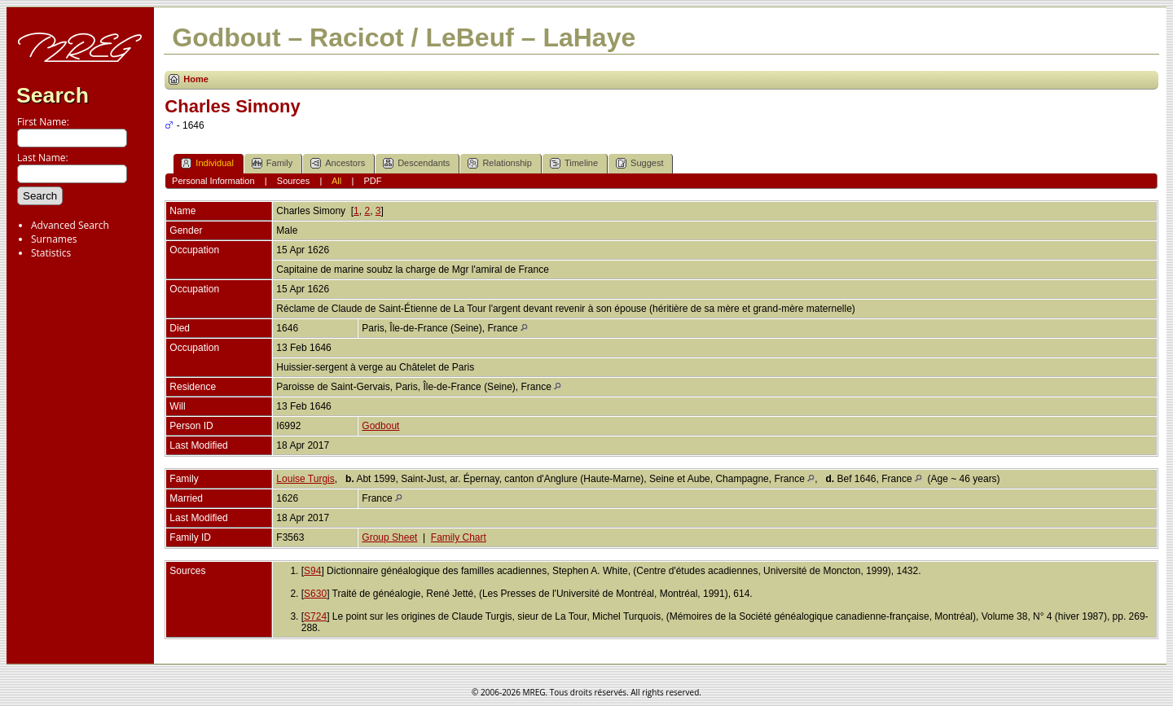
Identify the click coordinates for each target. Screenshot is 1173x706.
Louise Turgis (305, 479)
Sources (293, 181)
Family (272, 163)
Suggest (639, 163)
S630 (315, 593)
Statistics (51, 253)
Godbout (380, 426)
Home (196, 79)
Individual (207, 163)
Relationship (500, 163)
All (336, 181)
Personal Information (213, 181)
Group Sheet (389, 537)
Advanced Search (70, 225)
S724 (315, 616)
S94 (312, 571)
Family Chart (458, 537)
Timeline (574, 163)
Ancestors (337, 163)
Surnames (54, 239)
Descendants (416, 163)
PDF (372, 181)
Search (52, 95)
